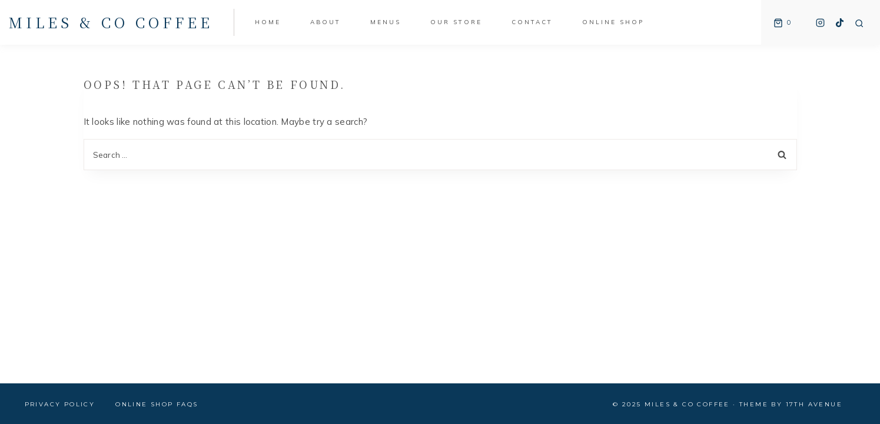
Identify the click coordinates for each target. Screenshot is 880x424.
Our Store (456, 22)
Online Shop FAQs (156, 404)
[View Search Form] (859, 23)
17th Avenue (814, 404)
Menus (385, 22)
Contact (532, 22)
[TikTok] (840, 22)
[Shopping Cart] (780, 22)
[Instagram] (820, 22)
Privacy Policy (60, 404)
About (325, 22)
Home (268, 22)
